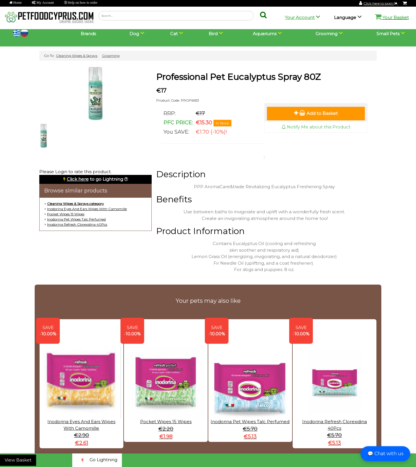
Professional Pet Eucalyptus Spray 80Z (238, 77)
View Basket (18, 460)
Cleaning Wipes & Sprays (76, 55)
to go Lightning (95, 179)
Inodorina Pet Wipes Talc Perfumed (76, 219)
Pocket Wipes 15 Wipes (65, 214)
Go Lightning (97, 460)
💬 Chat (385, 453)
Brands (88, 33)
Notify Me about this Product (315, 127)
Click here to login (380, 3)
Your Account (300, 17)
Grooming (111, 55)
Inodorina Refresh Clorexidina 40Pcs (77, 224)
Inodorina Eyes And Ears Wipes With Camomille (87, 209)
